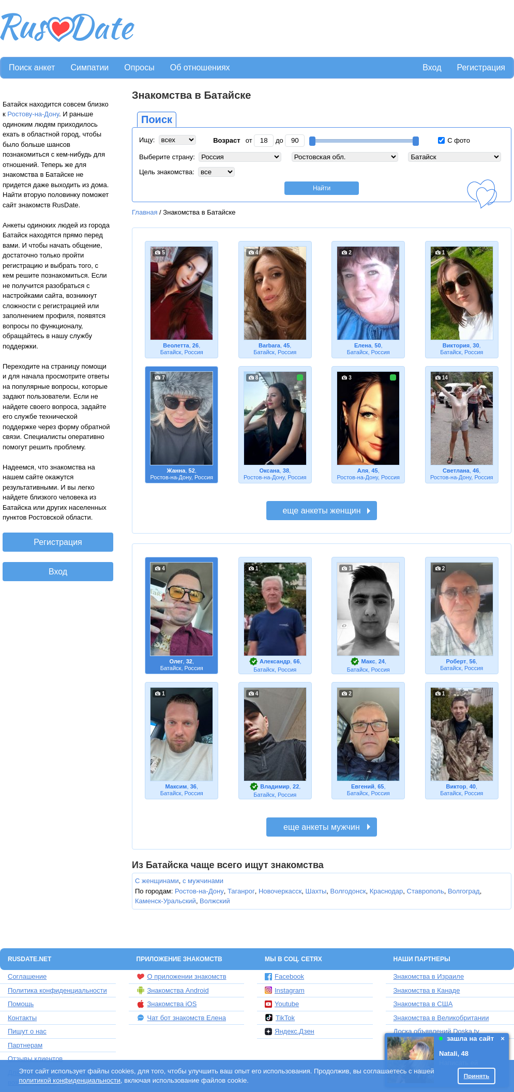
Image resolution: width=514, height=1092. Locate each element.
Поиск (156, 119)
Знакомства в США (423, 1004)
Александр (275, 661)
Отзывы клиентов (35, 1059)
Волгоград (464, 891)
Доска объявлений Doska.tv (436, 1031)
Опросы (139, 67)
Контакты (22, 1018)
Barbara (269, 345)
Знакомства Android (173, 990)
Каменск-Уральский (165, 901)
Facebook (284, 976)
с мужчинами (203, 881)
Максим (176, 786)
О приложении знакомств (181, 977)
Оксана (269, 470)
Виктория (456, 345)
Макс (368, 661)
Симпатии (89, 67)
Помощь (21, 1004)
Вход (431, 67)
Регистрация (481, 67)
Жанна (176, 470)
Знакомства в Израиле (429, 976)
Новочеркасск (280, 891)
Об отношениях (200, 67)
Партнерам (25, 1045)
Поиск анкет (32, 67)
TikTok (280, 1017)
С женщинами (157, 881)
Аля (362, 470)
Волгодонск (348, 891)
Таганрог (241, 891)
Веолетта (176, 345)
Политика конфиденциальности (57, 990)
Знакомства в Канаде (427, 990)
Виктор (456, 786)
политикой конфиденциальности (69, 1080)
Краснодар (386, 891)
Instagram (285, 990)
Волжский (215, 901)
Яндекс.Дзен (289, 1031)
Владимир (275, 786)
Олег (176, 661)
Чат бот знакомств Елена (181, 1017)
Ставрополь (425, 891)
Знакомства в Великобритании (441, 1018)
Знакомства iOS (167, 1004)
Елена (362, 345)
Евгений (362, 786)
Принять (477, 1075)
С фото (454, 140)
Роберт (456, 661)
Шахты (316, 891)
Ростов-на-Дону (199, 891)
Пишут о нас (27, 1031)
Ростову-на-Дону (33, 114)
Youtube (282, 1004)
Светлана (456, 470)
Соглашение (27, 976)
